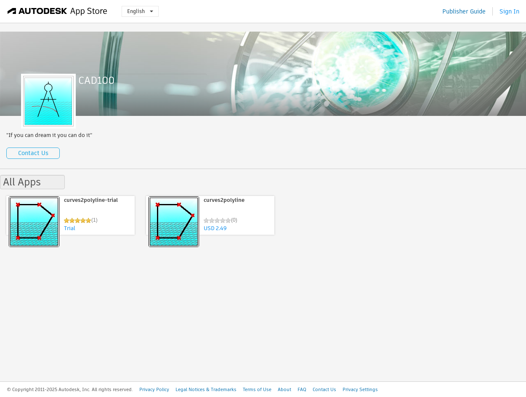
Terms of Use (257, 389)
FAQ (302, 389)
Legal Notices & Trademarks (205, 389)
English (140, 11)
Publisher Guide (464, 11)
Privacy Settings (360, 389)
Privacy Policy (154, 389)
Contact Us (33, 153)
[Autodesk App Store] (57, 11)
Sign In (509, 11)
